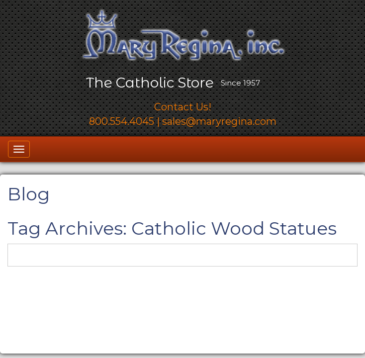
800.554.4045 (121, 121)
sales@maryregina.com (219, 121)
